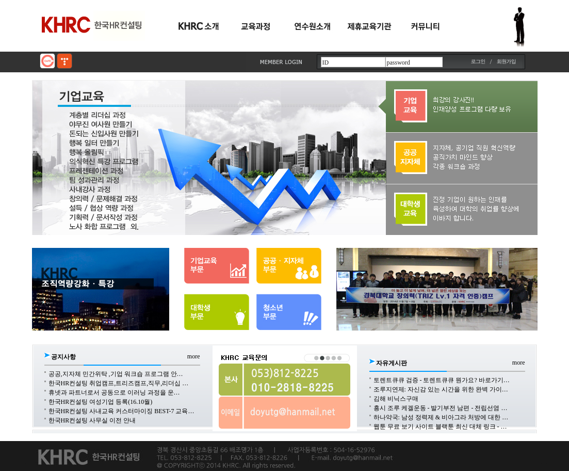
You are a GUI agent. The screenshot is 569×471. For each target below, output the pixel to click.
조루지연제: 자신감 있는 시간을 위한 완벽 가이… (440, 389)
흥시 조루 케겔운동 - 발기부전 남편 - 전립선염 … (440, 408)
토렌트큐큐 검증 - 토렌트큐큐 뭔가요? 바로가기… (441, 380)
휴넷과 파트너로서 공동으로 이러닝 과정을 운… (114, 392)
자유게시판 (391, 363)
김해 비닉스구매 (395, 398)
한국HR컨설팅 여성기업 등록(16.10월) (100, 401)
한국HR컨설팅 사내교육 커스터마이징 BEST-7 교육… (121, 411)
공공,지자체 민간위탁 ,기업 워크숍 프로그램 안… (115, 374)
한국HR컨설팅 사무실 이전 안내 (92, 420)
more (193, 356)
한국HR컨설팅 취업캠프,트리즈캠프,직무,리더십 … (118, 383)
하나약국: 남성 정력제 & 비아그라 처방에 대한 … (441, 417)
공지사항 (63, 356)
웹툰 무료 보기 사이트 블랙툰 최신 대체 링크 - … (440, 426)
